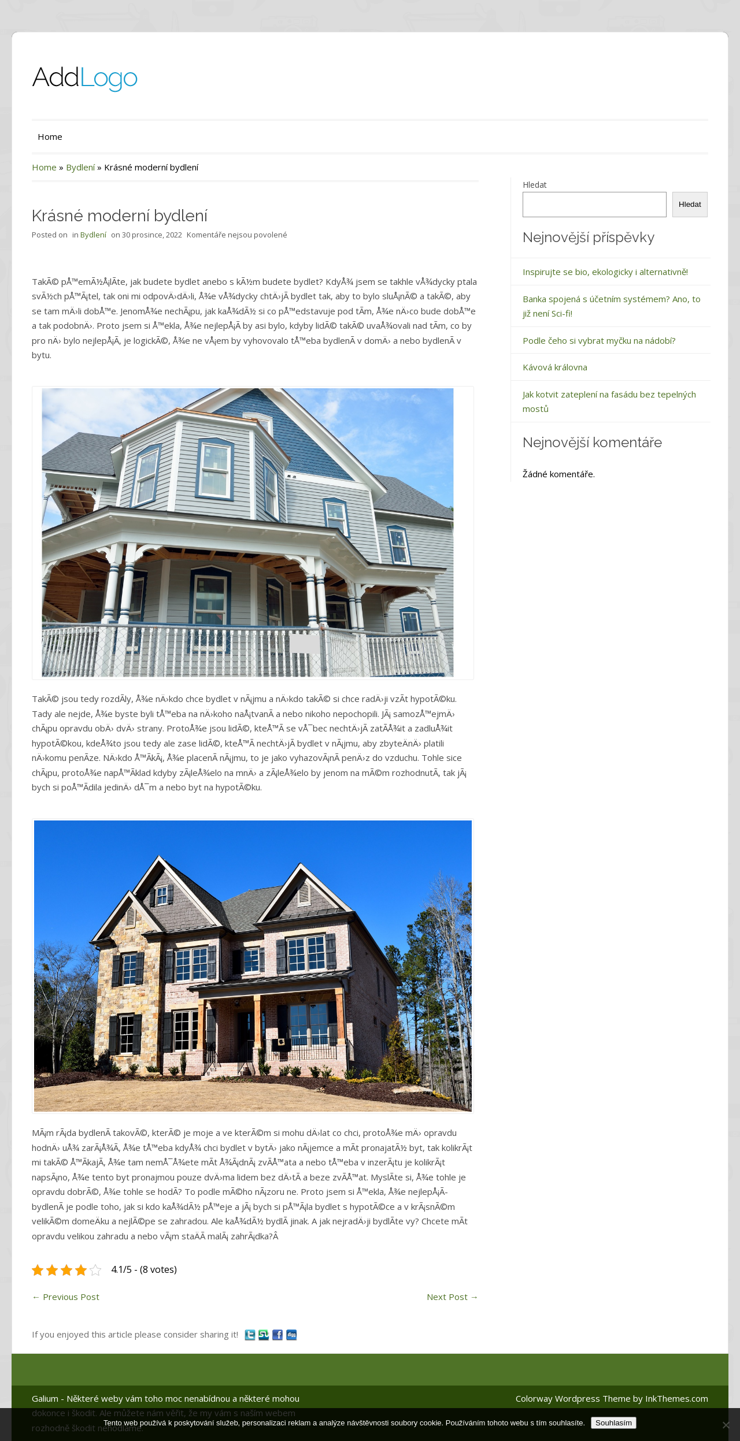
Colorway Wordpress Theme (573, 1398)
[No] (725, 1425)
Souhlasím (613, 1422)
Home (50, 136)
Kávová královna (555, 367)
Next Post (453, 1296)
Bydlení (80, 167)
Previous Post (65, 1296)
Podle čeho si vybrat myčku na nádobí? (599, 340)
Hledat (535, 184)
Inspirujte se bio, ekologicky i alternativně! (605, 271)
